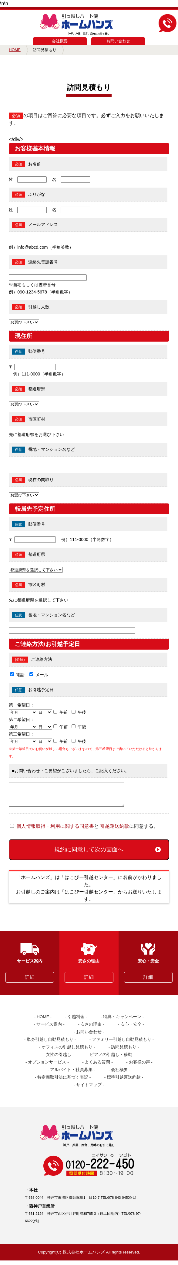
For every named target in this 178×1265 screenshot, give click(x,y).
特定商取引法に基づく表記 (62, 1082)
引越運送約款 (114, 830)
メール (41, 674)
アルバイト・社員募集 (71, 1074)
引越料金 (76, 1021)
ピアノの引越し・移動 (111, 1059)
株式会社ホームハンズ (83, 1256)
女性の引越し (58, 1059)
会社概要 (60, 41)
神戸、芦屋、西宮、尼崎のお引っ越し (89, 24)
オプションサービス (47, 1066)
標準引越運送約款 (124, 1082)
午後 (82, 712)
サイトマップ (89, 1089)
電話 (20, 674)
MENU (10, 20)
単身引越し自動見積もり (50, 1044)
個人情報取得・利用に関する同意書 (55, 830)
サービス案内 (49, 1029)
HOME (14, 50)
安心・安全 (131, 1029)
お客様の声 (139, 1066)
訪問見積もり (123, 1051)
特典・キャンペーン (122, 1021)
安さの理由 (91, 1029)
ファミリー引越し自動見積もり (121, 1044)
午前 (63, 712)
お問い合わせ (118, 41)
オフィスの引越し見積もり (67, 1051)
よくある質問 (97, 1066)
